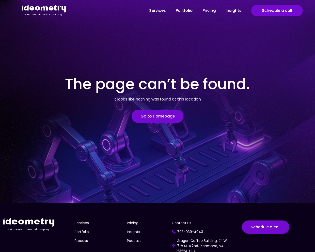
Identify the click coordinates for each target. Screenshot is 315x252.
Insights (233, 10)
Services (157, 10)
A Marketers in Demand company (43, 14)
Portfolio (184, 10)
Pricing (209, 10)
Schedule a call (277, 10)
